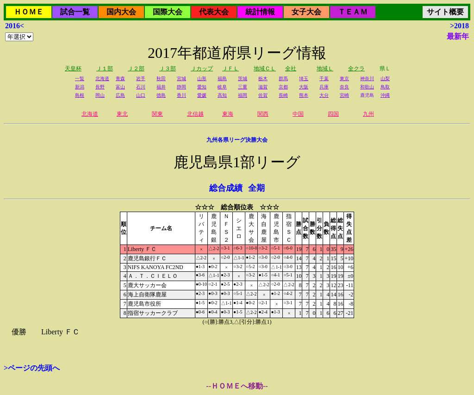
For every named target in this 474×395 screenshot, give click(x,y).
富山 (120, 86)
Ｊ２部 (136, 68)
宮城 (181, 78)
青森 (120, 78)
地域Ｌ (325, 68)
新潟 (79, 86)
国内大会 (121, 12)
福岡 (242, 95)
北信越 (195, 114)
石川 (140, 86)
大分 (324, 95)
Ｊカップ (202, 68)
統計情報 (260, 12)
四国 (333, 114)
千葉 (324, 78)
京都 (283, 86)
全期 (256, 188)
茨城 (242, 78)
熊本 (303, 95)
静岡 (181, 86)
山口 (140, 95)
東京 (344, 78)
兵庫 (324, 86)
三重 (242, 86)
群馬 (283, 78)
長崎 (283, 95)
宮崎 (344, 95)
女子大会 (306, 12)
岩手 (140, 78)
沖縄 (385, 95)
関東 (157, 114)
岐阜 (222, 86)
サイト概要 (445, 12)
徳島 (161, 95)
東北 (122, 114)
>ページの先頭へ (32, 368)
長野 (100, 86)
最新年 (458, 36)
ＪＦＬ (230, 68)
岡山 (100, 95)
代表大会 (214, 12)
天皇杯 (73, 68)
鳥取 (385, 86)
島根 (79, 95)
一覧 (79, 78)
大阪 (303, 86)
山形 (201, 78)
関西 (262, 114)
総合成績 (226, 188)
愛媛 (201, 95)
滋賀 (263, 86)
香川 (181, 95)
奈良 (344, 86)
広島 (120, 95)
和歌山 (367, 86)
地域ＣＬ (265, 68)
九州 (368, 114)
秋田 (161, 78)
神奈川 (367, 78)
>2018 (459, 26)
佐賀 (263, 95)
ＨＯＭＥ (29, 12)
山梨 (385, 78)
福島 (222, 78)
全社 (290, 68)
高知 (222, 95)
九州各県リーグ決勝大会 (237, 140)
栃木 (263, 78)
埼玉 (303, 78)
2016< (14, 26)
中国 (298, 114)
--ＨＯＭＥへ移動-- (237, 386)
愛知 (201, 86)
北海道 (102, 78)
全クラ (356, 68)
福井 (161, 86)
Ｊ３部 (167, 68)
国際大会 (167, 12)
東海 (227, 114)
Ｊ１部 (104, 68)
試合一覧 (75, 12)
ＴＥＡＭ (353, 12)
